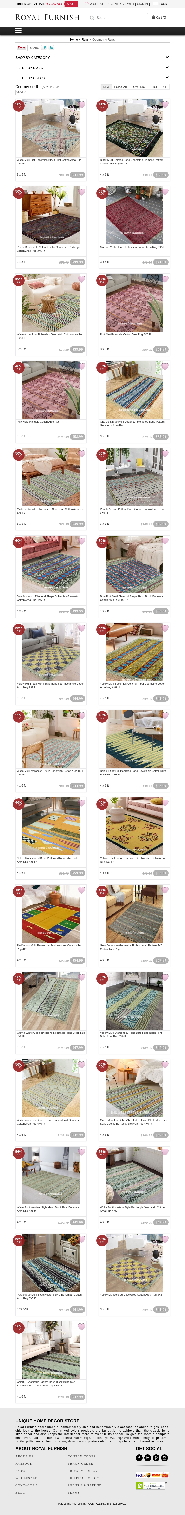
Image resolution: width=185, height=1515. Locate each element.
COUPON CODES (82, 1456)
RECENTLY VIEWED (120, 4)
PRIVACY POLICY (83, 1471)
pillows (110, 1438)
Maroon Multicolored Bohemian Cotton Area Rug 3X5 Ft (133, 247)
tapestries (124, 1438)
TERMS (74, 1492)
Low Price (139, 86)
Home (74, 39)
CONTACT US (26, 1485)
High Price (159, 86)
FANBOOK (24, 1463)
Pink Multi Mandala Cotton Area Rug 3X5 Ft (126, 334)
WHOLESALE (26, 1478)
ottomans (60, 1441)
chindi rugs (82, 1438)
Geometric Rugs (103, 39)
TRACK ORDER (80, 1463)
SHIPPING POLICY (83, 1478)
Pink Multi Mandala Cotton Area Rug (38, 421)
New (106, 86)
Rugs (85, 39)
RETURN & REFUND (85, 1485)
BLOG (20, 1492)
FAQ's (20, 1471)
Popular (120, 86)
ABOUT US (24, 1456)
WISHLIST (97, 4)
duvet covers (77, 1441)
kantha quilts (24, 1441)
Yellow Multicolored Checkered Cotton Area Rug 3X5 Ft (132, 1294)
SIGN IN (142, 4)
